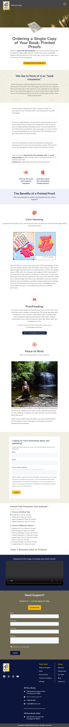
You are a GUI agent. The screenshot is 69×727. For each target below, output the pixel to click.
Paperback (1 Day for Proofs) (20, 515)
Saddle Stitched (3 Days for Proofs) (22, 522)
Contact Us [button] (34, 607)
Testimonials (62, 671)
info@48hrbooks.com (33, 704)
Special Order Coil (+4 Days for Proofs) (23, 537)
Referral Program (44, 668)
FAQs (40, 671)
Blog (59, 678)
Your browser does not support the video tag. (34, 573)
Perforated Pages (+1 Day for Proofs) (23, 542)
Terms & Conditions (45, 678)
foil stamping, (38, 155)
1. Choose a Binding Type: (20, 512)
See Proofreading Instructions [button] (34, 333)
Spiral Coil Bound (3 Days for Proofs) (23, 519)
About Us (61, 668)
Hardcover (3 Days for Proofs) (21, 517)
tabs (45, 155)
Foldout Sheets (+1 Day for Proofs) (22, 544)
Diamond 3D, (28, 155)
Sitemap (41, 681)
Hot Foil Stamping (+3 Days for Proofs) (24, 533)
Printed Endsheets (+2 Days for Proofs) (24, 535)
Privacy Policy (43, 675)
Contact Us (61, 681)
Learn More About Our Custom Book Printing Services (42, 181)
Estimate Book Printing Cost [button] (34, 63)
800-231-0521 (16, 5)
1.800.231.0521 (31, 700)
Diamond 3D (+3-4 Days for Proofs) (23, 528)
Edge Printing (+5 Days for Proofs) (22, 531)
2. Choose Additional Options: (22, 526)
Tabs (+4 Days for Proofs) (19, 540)
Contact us (16, 162)
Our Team (61, 675)
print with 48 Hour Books (26, 51)
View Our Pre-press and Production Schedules (26, 181)
